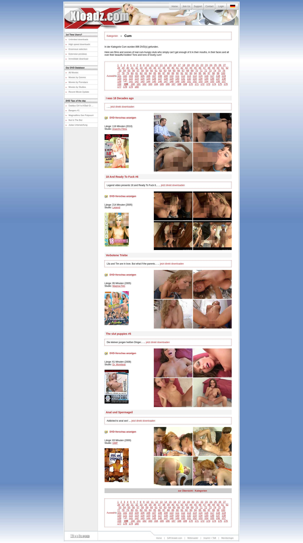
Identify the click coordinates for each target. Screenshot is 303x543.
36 (154, 68)
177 (119, 86)
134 (201, 78)
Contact (209, 6)
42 (181, 68)
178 (125, 86)
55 (129, 70)
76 (223, 70)
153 (201, 81)
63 (165, 70)
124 (142, 78)
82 (141, 73)
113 (189, 76)
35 (150, 68)
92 (186, 73)
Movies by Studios (76, 87)
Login (221, 6)
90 (177, 73)
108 (160, 76)
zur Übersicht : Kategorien (192, 490)
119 (224, 76)
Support (198, 6)
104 (137, 76)
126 (154, 78)
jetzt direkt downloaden (122, 106)
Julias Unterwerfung (76, 125)
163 (150, 84)
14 (165, 65)
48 (209, 68)
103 (131, 76)
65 (174, 70)
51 (222, 68)
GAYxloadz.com (174, 538)
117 (212, 76)
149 (177, 81)
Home (175, 6)
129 (172, 78)
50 (218, 68)
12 (156, 65)
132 (189, 78)
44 (191, 68)
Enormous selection (76, 49)
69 (192, 70)
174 (214, 84)
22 (202, 65)
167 (173, 84)
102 (125, 76)
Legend (116, 207)
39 (168, 68)
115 (201, 76)
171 (197, 84)
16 (175, 65)
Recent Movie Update (77, 92)
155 (212, 81)
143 (142, 81)
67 (183, 70)
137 (218, 78)
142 (137, 81)
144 (148, 81)
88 (168, 73)
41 (177, 68)
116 (206, 76)
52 (227, 68)
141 (131, 81)
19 (188, 65)
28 (118, 68)
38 (164, 68)
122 (131, 78)
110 (172, 76)
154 (206, 81)
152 (195, 81)
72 (205, 70)
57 (138, 70)
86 (159, 73)
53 (120, 70)
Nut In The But (74, 120)
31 (132, 68)
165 (162, 84)
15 (170, 65)
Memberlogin (227, 538)
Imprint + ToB (209, 538)
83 (145, 73)
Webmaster (192, 538)
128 (166, 78)
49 (213, 68)
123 (137, 78)
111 (177, 76)
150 (183, 81)
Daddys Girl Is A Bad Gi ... (79, 105)
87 (164, 73)
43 (186, 68)
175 (220, 84)
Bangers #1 (72, 110)
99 (218, 73)
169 (185, 84)
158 (119, 84)
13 (161, 65)
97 (209, 73)
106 (148, 76)
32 (136, 68)
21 (197, 65)
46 (200, 68)
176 (226, 84)
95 (200, 73)
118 (218, 76)
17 (179, 65)
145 (154, 81)
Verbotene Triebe (117, 255)
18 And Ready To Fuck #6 (122, 176)
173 (208, 84)
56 (133, 70)
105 (142, 76)
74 (215, 70)
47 (204, 68)
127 (160, 78)
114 (195, 76)
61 (156, 70)
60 (151, 70)
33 (141, 68)
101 (119, 76)
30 (127, 68)
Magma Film (118, 286)
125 (148, 78)
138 (224, 78)
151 (189, 81)
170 (191, 84)
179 (131, 86)
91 (181, 73)
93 (191, 73)
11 (152, 65)
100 (223, 73)
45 (195, 68)
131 (183, 78)
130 (177, 78)
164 (156, 84)
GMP (115, 443)
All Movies (72, 72)
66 (178, 70)
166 (168, 84)
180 (137, 86)
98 (213, 73)
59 (147, 70)
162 (144, 84)
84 (150, 73)
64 (169, 70)
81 (136, 73)
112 (183, 76)
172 (202, 84)
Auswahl (111, 76)
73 (210, 70)
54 (124, 70)
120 (119, 78)
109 (166, 76)
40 (173, 68)
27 (224, 65)
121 (125, 78)
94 (195, 73)
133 (195, 78)
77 (118, 73)
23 (206, 65)
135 (206, 78)
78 (123, 73)
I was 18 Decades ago (120, 98)
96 (204, 73)
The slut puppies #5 (118, 333)
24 (211, 65)
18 (184, 65)
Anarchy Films (119, 129)
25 (215, 65)
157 (224, 81)
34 (145, 68)
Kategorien (112, 36)
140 (125, 81)
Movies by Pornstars (77, 82)
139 (119, 81)
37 (159, 68)
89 (173, 73)
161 (138, 84)
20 (193, 65)
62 (160, 70)
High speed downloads (78, 44)
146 (160, 81)
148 (172, 81)
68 (187, 70)
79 (127, 73)
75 (219, 70)
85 (154, 73)
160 (133, 84)
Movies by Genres (76, 77)
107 (154, 76)
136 (212, 78)
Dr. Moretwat (119, 364)
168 (179, 84)
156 (218, 81)
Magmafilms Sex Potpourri (80, 115)
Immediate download (77, 59)
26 (220, 65)
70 (196, 70)
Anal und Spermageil (119, 412)
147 (166, 81)
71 (201, 70)
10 (147, 65)
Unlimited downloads (77, 39)
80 (132, 73)
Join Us (186, 6)
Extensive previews (76, 54)
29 (123, 68)
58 (142, 70)
